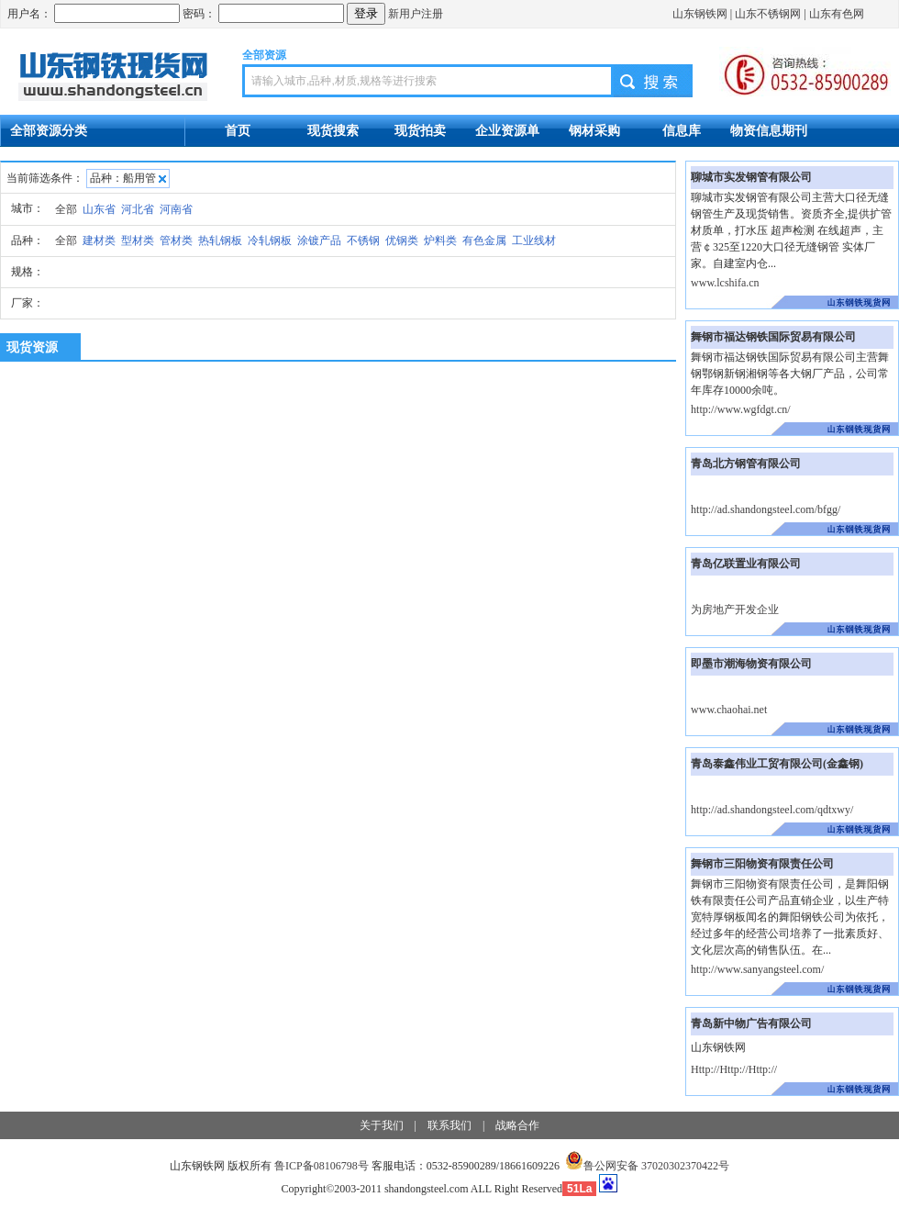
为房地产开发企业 (735, 609)
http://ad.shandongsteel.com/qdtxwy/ (772, 809)
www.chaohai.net (729, 709)
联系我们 (449, 1125)
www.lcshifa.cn (725, 282)
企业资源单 (507, 130)
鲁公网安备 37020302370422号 (647, 1165)
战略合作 (517, 1125)
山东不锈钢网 (768, 13)
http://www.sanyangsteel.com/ (757, 969)
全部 (66, 209)
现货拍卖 (420, 130)
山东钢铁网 (699, 13)
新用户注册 (415, 13)
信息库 (681, 130)
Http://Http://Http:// (734, 1069)
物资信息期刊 (768, 130)
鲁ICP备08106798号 (321, 1165)
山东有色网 (836, 13)
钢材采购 (594, 130)
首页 (237, 130)
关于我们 (382, 1125)
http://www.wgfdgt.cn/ (741, 409)
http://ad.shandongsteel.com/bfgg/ (765, 509)
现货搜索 (333, 130)
